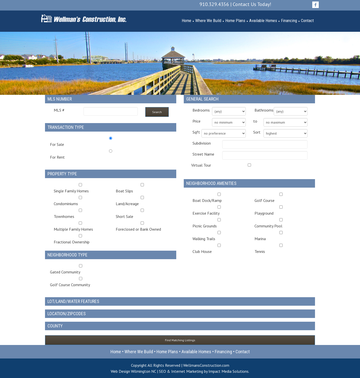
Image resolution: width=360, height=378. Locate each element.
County (55, 325)
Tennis (281, 249)
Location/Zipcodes (67, 313)
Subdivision (201, 143)
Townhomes (80, 214)
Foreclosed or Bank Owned (142, 226)
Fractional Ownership (80, 239)
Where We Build (208, 20)
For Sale (57, 144)
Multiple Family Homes (80, 226)
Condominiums (80, 201)
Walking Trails (219, 236)
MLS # (59, 110)
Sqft (193, 132)
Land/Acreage (142, 201)
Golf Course (281, 198)
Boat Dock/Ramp (219, 198)
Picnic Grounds (219, 223)
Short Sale (142, 214)
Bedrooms (198, 110)
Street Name (203, 154)
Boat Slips (142, 188)
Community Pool (281, 223)
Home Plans (235, 20)
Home (186, 20)
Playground (281, 210)
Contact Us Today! (252, 4)
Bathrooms (260, 110)
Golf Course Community (80, 282)
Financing (289, 20)
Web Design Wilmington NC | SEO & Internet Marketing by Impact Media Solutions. (180, 371)
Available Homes (263, 20)
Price (196, 121)
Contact (307, 20)
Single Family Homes (80, 188)
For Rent (57, 157)
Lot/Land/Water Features (73, 301)
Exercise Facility (219, 210)
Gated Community (80, 269)
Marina (281, 236)
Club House (219, 249)
